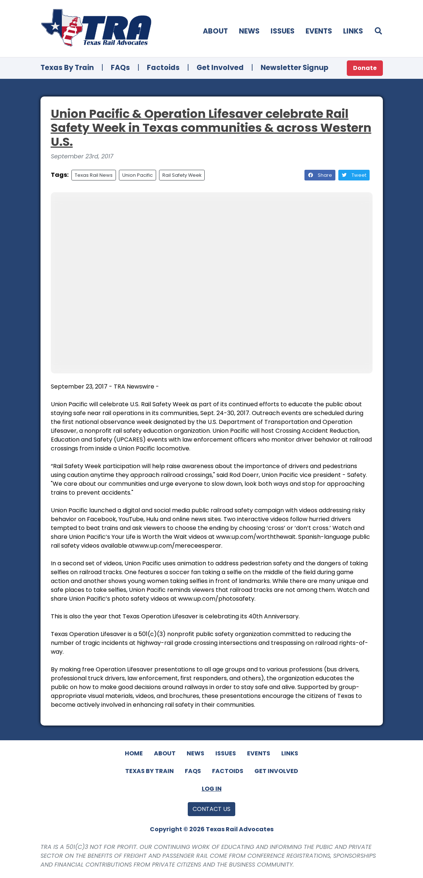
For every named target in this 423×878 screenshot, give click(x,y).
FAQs (120, 68)
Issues (283, 31)
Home (134, 753)
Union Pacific (137, 175)
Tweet (354, 175)
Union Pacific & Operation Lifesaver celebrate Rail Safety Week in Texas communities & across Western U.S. (211, 127)
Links (353, 31)
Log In (212, 788)
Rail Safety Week (181, 175)
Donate (365, 68)
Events (319, 31)
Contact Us (211, 809)
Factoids (163, 68)
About (215, 31)
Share (320, 175)
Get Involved (220, 68)
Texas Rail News (94, 175)
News (249, 31)
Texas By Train (67, 68)
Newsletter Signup (294, 68)
